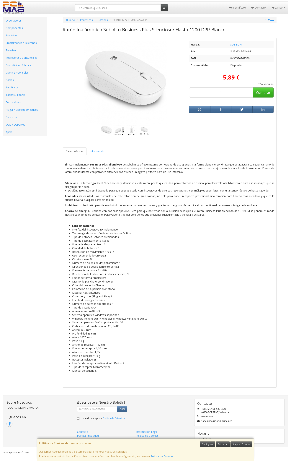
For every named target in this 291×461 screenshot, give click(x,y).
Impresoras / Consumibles (21, 57)
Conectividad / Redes (18, 65)
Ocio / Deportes (15, 124)
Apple (9, 132)
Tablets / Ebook (15, 95)
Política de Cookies (162, 456)
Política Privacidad (88, 435)
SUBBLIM (236, 44)
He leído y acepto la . (104, 418)
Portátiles (11, 35)
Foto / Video (13, 102)
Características (75, 151)
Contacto (258, 7)
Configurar (207, 444)
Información (97, 151)
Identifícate (237, 7)
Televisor (11, 50)
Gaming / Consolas (17, 72)
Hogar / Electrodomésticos (22, 109)
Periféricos (12, 87)
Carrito (278, 7)
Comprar (263, 92)
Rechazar (223, 444)
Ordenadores (14, 20)
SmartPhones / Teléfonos (21, 43)
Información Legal (147, 432)
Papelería (11, 117)
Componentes (14, 28)
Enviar (122, 408)
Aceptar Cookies (241, 444)
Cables (10, 80)
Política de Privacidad (114, 418)
